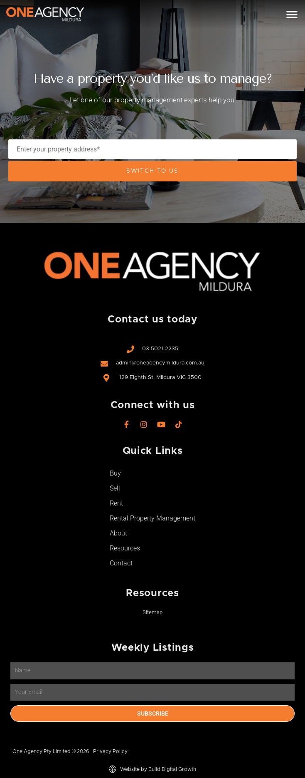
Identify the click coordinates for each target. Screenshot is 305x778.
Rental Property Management (152, 518)
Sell (115, 488)
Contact (121, 563)
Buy (115, 473)
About (118, 533)
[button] (292, 14)
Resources (125, 548)
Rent (116, 503)
